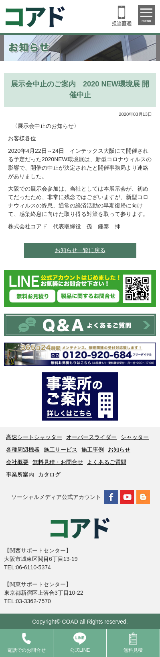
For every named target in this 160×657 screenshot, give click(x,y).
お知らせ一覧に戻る (80, 250)
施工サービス (60, 449)
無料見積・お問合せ (57, 462)
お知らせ (119, 449)
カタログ (49, 474)
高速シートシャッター (34, 437)
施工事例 (92, 449)
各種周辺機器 (23, 449)
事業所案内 (20, 474)
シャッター (135, 437)
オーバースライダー (91, 437)
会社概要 (17, 462)
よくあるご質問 (106, 462)
